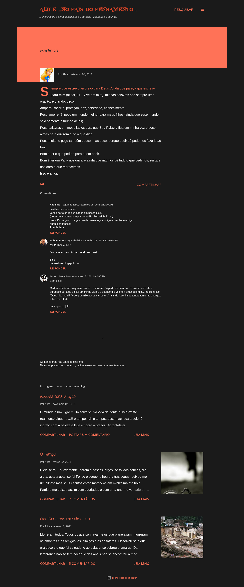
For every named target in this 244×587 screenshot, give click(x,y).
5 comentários (82, 563)
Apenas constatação (58, 397)
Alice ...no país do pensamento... (88, 9)
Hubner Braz (57, 240)
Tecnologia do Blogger (122, 577)
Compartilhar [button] (149, 184)
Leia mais (141, 434)
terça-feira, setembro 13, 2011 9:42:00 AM (82, 276)
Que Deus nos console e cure (65, 519)
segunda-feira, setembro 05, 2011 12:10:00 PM (92, 240)
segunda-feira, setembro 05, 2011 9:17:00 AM (88, 204)
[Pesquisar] (184, 9)
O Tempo (48, 455)
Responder (58, 232)
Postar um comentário (89, 434)
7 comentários (82, 499)
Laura (53, 276)
